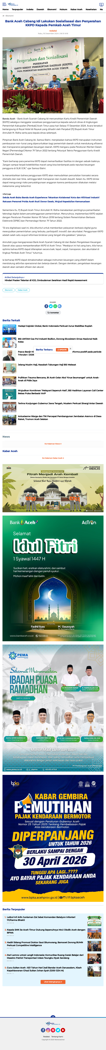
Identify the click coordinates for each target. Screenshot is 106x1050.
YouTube (65, 1031)
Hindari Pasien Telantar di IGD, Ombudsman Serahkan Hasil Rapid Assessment (46, 280)
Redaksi (46, 1037)
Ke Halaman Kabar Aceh (53, 458)
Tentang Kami (57, 1037)
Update (62, 350)
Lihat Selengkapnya (53, 982)
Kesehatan (91, 9)
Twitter (59, 1031)
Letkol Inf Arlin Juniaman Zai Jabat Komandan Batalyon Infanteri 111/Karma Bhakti (41, 918)
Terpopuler (17, 9)
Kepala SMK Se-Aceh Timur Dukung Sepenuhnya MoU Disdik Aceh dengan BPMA (46, 931)
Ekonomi (51, 9)
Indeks (29, 9)
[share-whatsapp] (55, 306)
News (6, 436)
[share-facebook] (46, 306)
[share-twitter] (51, 306)
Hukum (63, 9)
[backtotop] (53, 1017)
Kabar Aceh (76, 9)
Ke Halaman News (53, 444)
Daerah (40, 9)
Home (5, 9)
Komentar (53, 312)
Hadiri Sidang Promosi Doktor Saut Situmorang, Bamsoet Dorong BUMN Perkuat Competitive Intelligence (45, 944)
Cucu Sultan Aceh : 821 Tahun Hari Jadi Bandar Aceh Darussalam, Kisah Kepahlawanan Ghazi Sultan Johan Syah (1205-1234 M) (44, 969)
